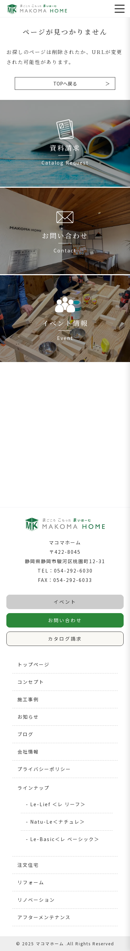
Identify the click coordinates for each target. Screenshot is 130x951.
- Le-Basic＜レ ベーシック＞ (63, 839)
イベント (65, 601)
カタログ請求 (65, 638)
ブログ (25, 734)
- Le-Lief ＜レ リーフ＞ (56, 804)
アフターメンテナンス (44, 917)
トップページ (33, 664)
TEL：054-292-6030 (65, 570)
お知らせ (28, 716)
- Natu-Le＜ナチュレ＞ (55, 821)
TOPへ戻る (65, 83)
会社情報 (28, 751)
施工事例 (28, 699)
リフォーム (30, 882)
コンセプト (30, 681)
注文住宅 (28, 864)
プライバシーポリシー (44, 769)
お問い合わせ (65, 620)
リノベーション (36, 899)
